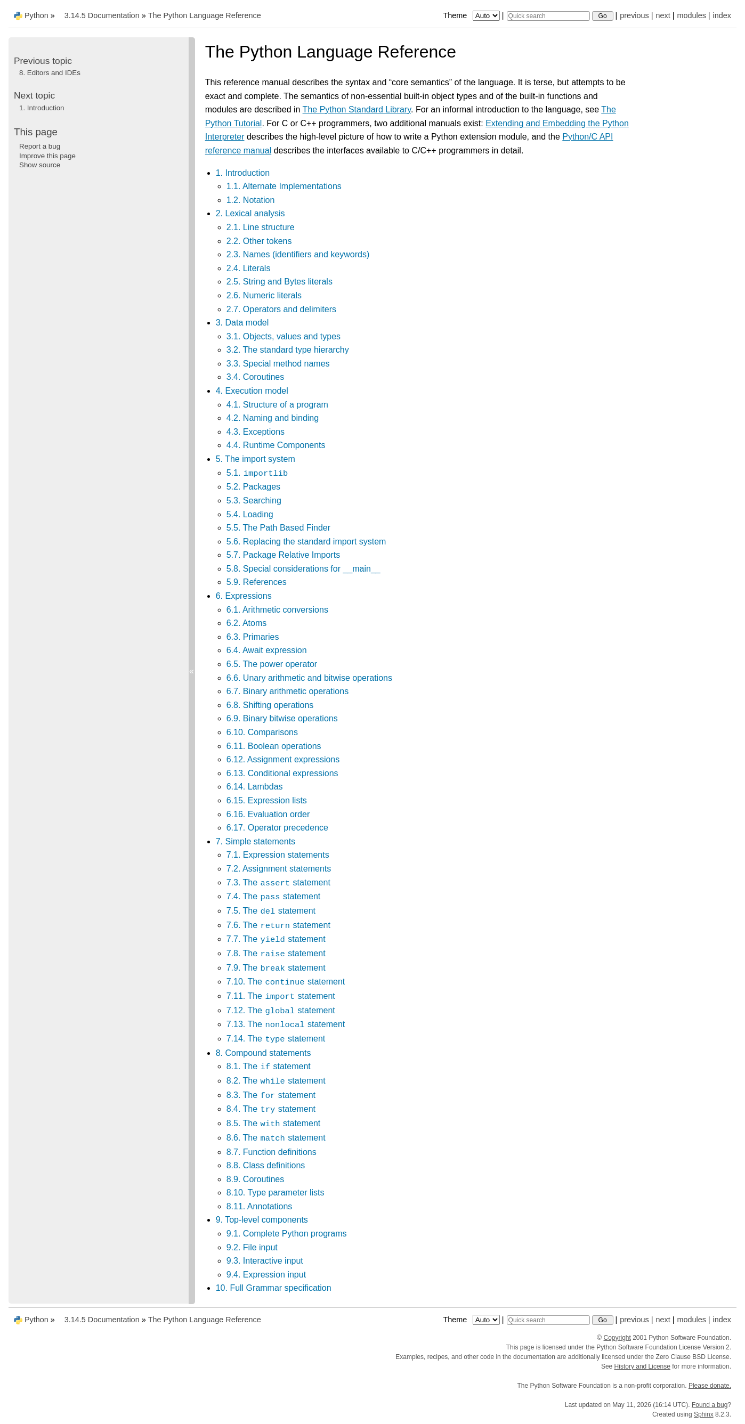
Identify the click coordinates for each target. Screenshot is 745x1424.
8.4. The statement (270, 1108)
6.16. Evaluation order (268, 814)
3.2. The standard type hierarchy (287, 349)
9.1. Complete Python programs (286, 1233)
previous (634, 15)
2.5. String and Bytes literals (279, 281)
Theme (472, 15)
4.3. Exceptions (255, 431)
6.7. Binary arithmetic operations (287, 691)
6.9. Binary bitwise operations (282, 718)
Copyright (617, 1337)
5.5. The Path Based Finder (278, 527)
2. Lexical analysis (250, 213)
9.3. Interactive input (264, 1260)
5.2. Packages (253, 486)
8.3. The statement (270, 1095)
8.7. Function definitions (271, 1152)
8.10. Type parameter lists (275, 1192)
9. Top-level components (262, 1219)
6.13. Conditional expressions (282, 773)
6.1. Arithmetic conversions (277, 609)
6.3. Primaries (252, 636)
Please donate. (710, 1385)
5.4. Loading (249, 514)
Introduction (41, 108)
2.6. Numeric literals (264, 295)
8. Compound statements (263, 1052)
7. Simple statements (255, 841)
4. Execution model (252, 390)
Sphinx (704, 1414)
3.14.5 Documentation (102, 15)
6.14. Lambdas (254, 786)
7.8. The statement (276, 953)
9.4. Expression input (266, 1274)
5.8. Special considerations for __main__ (303, 568)
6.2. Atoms (246, 623)
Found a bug (709, 1405)
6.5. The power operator (271, 664)
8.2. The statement (276, 1080)
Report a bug (39, 146)
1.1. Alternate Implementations (284, 186)
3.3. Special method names (278, 363)
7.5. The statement (270, 910)
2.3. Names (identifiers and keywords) (298, 254)
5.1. (257, 472)
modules (691, 15)
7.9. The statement (276, 967)
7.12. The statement (280, 1010)
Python (36, 15)
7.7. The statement (276, 938)
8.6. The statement (276, 1137)
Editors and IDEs (49, 73)
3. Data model (242, 322)
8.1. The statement (268, 1066)
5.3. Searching (253, 500)
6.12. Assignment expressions (283, 759)
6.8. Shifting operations (270, 705)
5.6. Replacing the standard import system (306, 541)
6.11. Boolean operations (273, 746)
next (662, 15)
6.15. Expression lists (266, 800)
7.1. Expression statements (277, 854)
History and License (642, 1366)
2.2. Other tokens (259, 241)
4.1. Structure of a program (277, 404)
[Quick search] (548, 16)
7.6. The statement (278, 925)
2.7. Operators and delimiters (281, 309)
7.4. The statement (273, 896)
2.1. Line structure (260, 227)
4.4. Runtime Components (276, 445)
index (722, 15)
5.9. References (256, 582)
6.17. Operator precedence (277, 827)
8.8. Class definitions (265, 1165)
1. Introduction (243, 172)
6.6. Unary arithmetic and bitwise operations (309, 677)
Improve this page (47, 156)
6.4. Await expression (266, 650)
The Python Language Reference (204, 15)
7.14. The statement (276, 1038)
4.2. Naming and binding (272, 417)
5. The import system (255, 458)
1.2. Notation (250, 200)
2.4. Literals (248, 268)
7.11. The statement (280, 995)
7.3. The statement (278, 882)
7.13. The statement (285, 1024)
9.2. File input (252, 1247)
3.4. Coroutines (255, 376)
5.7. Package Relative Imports (283, 554)
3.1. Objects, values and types (283, 336)
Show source (39, 165)
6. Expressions (244, 595)
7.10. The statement (285, 981)
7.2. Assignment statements (278, 868)
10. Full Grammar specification (273, 1287)
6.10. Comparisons (262, 732)
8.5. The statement (273, 1123)
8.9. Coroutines (255, 1179)
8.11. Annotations (259, 1206)
